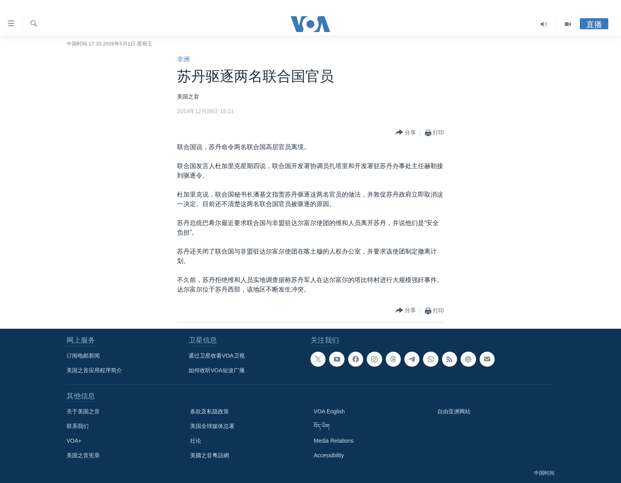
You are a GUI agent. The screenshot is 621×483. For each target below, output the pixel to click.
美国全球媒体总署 (212, 426)
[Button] (406, 132)
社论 (195, 441)
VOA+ (74, 441)
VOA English (329, 411)
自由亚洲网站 (454, 411)
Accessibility (329, 455)
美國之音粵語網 (209, 455)
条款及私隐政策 (209, 411)
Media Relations (333, 441)
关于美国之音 (83, 411)
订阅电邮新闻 (83, 355)
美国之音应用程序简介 (94, 370)
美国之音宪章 (83, 455)
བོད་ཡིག (322, 426)
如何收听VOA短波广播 (217, 370)
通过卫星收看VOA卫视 (217, 355)
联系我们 (78, 426)
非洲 (183, 59)
